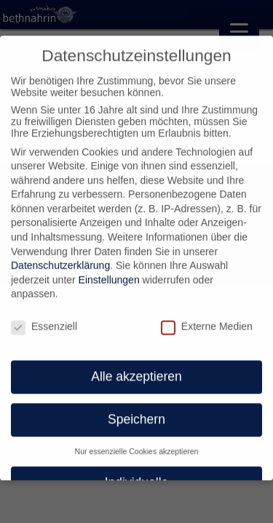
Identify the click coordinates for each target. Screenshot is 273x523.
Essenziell (44, 321)
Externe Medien (207, 321)
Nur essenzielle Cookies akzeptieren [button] (137, 445)
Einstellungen (109, 274)
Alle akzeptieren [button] (136, 371)
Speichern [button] (136, 413)
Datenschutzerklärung (60, 260)
